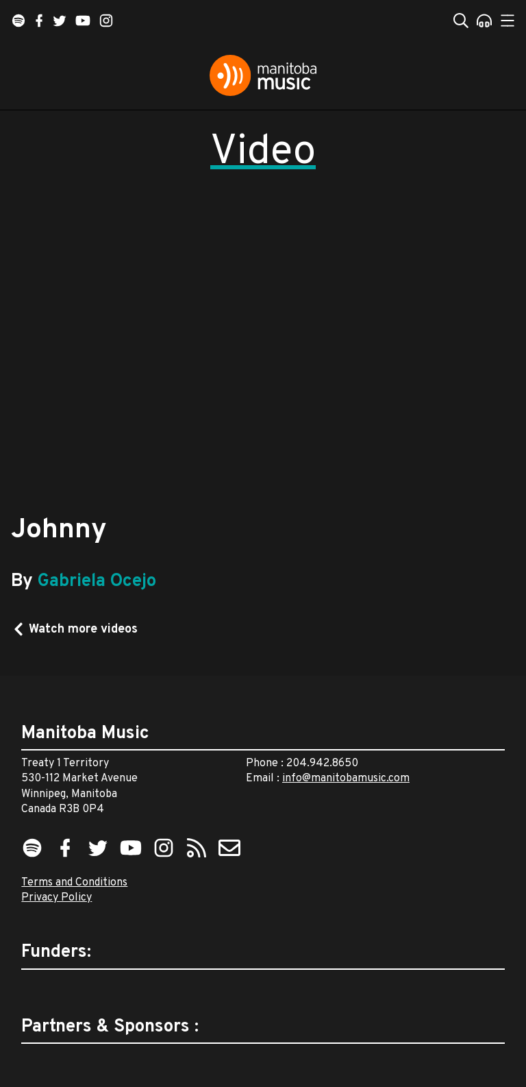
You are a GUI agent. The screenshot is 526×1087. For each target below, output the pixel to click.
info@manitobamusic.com (346, 778)
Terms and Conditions (74, 883)
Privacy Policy (56, 898)
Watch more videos (83, 629)
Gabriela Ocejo (97, 581)
